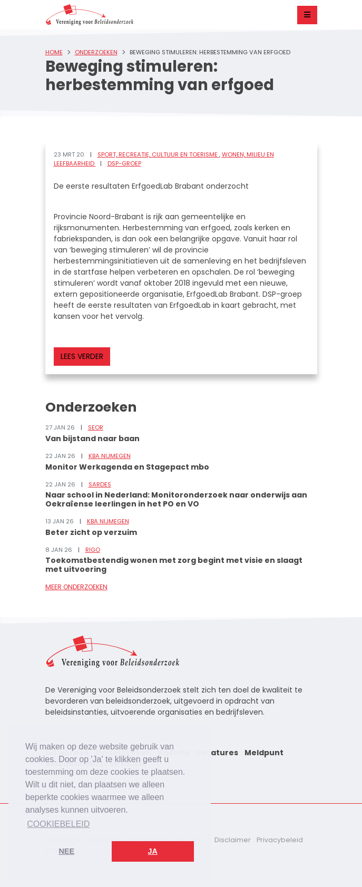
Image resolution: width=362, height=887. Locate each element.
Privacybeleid (280, 839)
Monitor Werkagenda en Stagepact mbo (127, 467)
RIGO (92, 549)
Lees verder (82, 356)
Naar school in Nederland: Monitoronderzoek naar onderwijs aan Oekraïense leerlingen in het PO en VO (176, 499)
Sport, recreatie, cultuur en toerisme (158, 154)
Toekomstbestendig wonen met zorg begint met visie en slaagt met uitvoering (173, 564)
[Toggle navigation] (307, 15)
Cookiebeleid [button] (58, 824)
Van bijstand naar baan (92, 438)
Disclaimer (232, 839)
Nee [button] (66, 851)
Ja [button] (153, 851)
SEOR (95, 427)
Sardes (100, 484)
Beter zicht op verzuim (91, 532)
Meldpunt (263, 752)
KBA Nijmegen (110, 456)
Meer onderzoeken (76, 586)
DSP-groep (124, 163)
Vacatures (216, 752)
